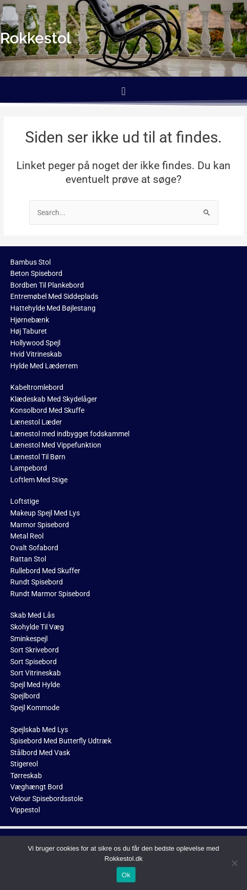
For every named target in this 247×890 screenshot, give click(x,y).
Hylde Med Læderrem (44, 366)
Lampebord (28, 468)
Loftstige (24, 501)
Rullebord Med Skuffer (45, 571)
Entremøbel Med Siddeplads (54, 296)
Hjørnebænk (29, 320)
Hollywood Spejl (35, 343)
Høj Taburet (28, 331)
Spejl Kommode (34, 708)
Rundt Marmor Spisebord (50, 594)
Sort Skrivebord (34, 650)
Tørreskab (26, 775)
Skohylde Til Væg (37, 627)
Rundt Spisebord (36, 582)
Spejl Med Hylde (35, 685)
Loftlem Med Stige (39, 480)
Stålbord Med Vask (40, 752)
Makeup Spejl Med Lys (45, 513)
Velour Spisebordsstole (46, 798)
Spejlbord (25, 696)
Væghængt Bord (36, 787)
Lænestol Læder (36, 422)
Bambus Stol (30, 262)
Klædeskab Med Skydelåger (53, 399)
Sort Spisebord (33, 662)
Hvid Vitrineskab (36, 354)
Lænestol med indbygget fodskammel (69, 434)
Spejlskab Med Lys (39, 729)
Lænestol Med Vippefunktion (55, 445)
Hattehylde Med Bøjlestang (53, 308)
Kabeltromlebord (36, 387)
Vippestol (25, 810)
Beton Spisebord (36, 273)
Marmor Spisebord (39, 525)
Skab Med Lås (32, 615)
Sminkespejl (29, 639)
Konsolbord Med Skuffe (47, 410)
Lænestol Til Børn (37, 457)
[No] (234, 863)
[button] (123, 91)
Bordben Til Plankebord (47, 285)
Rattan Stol (28, 559)
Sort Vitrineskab (35, 673)
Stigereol (24, 764)
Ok (126, 875)
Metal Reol (26, 536)
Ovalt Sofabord (34, 548)
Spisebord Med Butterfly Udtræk (60, 741)
